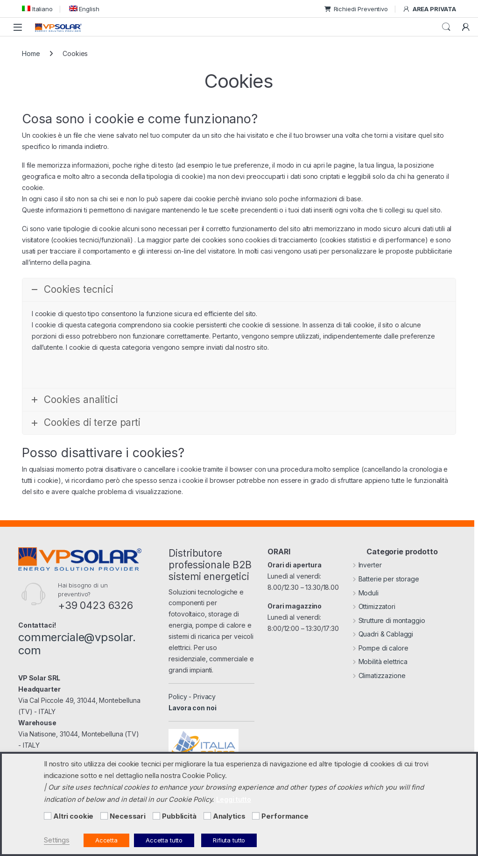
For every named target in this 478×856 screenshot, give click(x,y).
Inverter (367, 565)
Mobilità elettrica (380, 661)
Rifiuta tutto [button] (229, 840)
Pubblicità (179, 816)
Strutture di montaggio (388, 620)
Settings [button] (57, 840)
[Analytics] (207, 816)
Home (31, 53)
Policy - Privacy (192, 696)
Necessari (128, 816)
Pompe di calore (380, 648)
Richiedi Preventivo (356, 9)
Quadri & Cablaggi (382, 634)
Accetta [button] (106, 840)
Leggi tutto (233, 799)
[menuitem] (37, 8)
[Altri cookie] (47, 816)
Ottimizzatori (373, 606)
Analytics (229, 816)
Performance (284, 816)
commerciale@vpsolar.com (77, 644)
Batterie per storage (385, 579)
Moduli (365, 593)
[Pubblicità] (156, 816)
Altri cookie (73, 816)
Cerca (446, 27)
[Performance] (256, 816)
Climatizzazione (379, 675)
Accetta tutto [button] (164, 840)
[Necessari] (104, 816)
